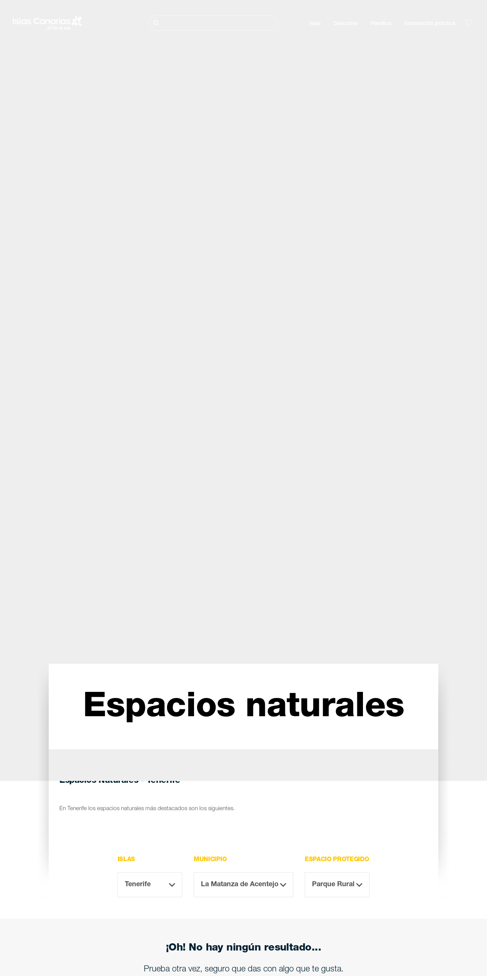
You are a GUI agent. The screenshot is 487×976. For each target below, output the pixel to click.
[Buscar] (213, 23)
